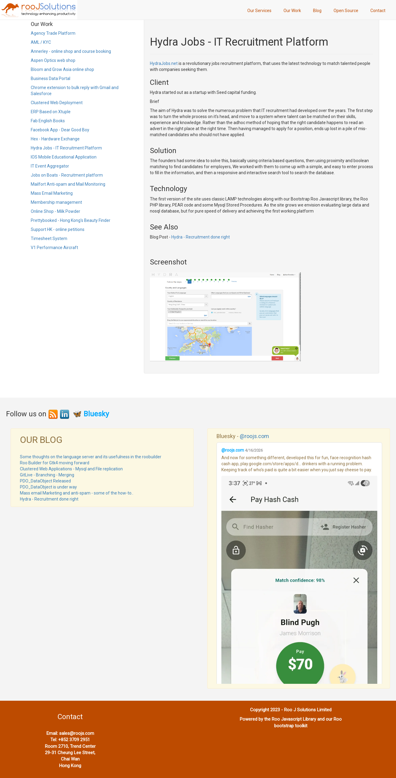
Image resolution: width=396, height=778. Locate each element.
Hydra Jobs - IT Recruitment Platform (66, 148)
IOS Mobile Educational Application (64, 157)
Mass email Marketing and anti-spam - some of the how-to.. (76, 493)
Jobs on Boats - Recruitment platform (67, 175)
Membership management (56, 202)
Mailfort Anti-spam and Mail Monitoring (68, 184)
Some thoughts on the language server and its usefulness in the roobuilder (90, 456)
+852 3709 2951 (74, 739)
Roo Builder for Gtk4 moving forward (54, 462)
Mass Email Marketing (52, 193)
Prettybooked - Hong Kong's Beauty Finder (70, 220)
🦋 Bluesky (91, 414)
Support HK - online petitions (57, 229)
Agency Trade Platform (53, 33)
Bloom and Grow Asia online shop (62, 69)
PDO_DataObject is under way (48, 487)
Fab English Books (48, 120)
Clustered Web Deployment (57, 102)
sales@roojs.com (76, 733)
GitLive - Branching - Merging (47, 474)
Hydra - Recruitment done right (200, 237)
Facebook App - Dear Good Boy (60, 129)
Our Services (259, 10)
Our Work (292, 10)
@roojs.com (254, 436)
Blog (317, 10)
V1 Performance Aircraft (54, 247)
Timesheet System (49, 238)
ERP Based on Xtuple (51, 111)
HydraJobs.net (164, 63)
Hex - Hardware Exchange (55, 138)
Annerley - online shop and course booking (71, 51)
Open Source (346, 10)
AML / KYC (41, 42)
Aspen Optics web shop (53, 60)
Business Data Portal (50, 78)
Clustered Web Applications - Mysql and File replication (71, 468)
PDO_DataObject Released (45, 481)
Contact (377, 10)
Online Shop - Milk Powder (55, 211)
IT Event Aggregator (50, 166)
